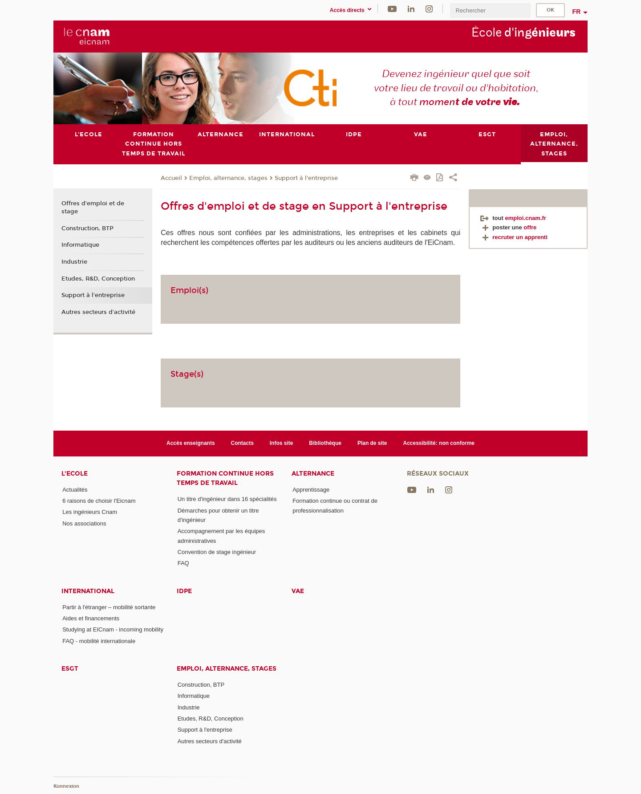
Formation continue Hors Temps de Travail (225, 477)
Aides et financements (90, 618)
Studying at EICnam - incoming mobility (112, 629)
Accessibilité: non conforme (439, 443)
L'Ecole (74, 473)
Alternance (313, 473)
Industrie (74, 261)
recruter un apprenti (514, 236)
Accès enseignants (190, 443)
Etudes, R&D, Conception (98, 278)
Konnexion (66, 786)
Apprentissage (310, 489)
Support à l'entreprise (306, 177)
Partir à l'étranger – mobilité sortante (108, 606)
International (87, 590)
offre (529, 227)
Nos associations (84, 523)
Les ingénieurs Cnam (89, 512)
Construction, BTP (87, 228)
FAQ (183, 563)
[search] (490, 10)
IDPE (184, 590)
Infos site (281, 443)
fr (576, 11)
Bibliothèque (325, 443)
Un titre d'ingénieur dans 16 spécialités (227, 499)
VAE (298, 590)
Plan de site (372, 443)
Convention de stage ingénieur (217, 552)
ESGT (69, 668)
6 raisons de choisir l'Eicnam (98, 500)
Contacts (242, 443)
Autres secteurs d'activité (98, 312)
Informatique (80, 244)
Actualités (74, 489)
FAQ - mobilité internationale (98, 640)
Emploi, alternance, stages (228, 177)
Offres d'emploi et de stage (92, 207)
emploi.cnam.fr (525, 217)
